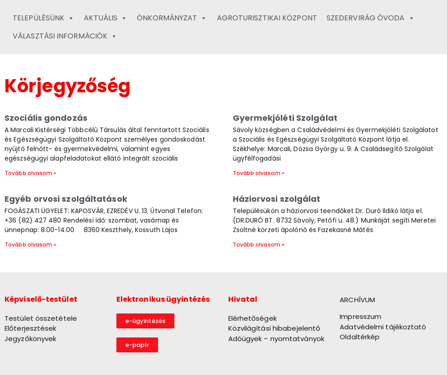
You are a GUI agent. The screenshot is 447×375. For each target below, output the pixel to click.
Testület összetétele (41, 318)
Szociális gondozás (46, 117)
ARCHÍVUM (357, 299)
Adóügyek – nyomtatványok (276, 338)
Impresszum (360, 316)
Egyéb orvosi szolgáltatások (66, 198)
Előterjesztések (31, 328)
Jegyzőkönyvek (30, 338)
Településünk (43, 18)
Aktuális (105, 18)
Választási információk (65, 36)
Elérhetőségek (252, 318)
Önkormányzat (172, 18)
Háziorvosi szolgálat (277, 198)
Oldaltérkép (360, 337)
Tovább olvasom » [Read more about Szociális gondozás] (31, 173)
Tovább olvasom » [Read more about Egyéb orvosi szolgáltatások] (31, 244)
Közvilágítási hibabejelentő (274, 328)
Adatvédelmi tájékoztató (383, 327)
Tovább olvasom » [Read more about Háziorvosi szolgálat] (259, 244)
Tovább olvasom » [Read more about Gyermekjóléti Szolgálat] (259, 173)
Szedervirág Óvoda (371, 18)
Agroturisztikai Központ (267, 18)
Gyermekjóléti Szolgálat (285, 117)
